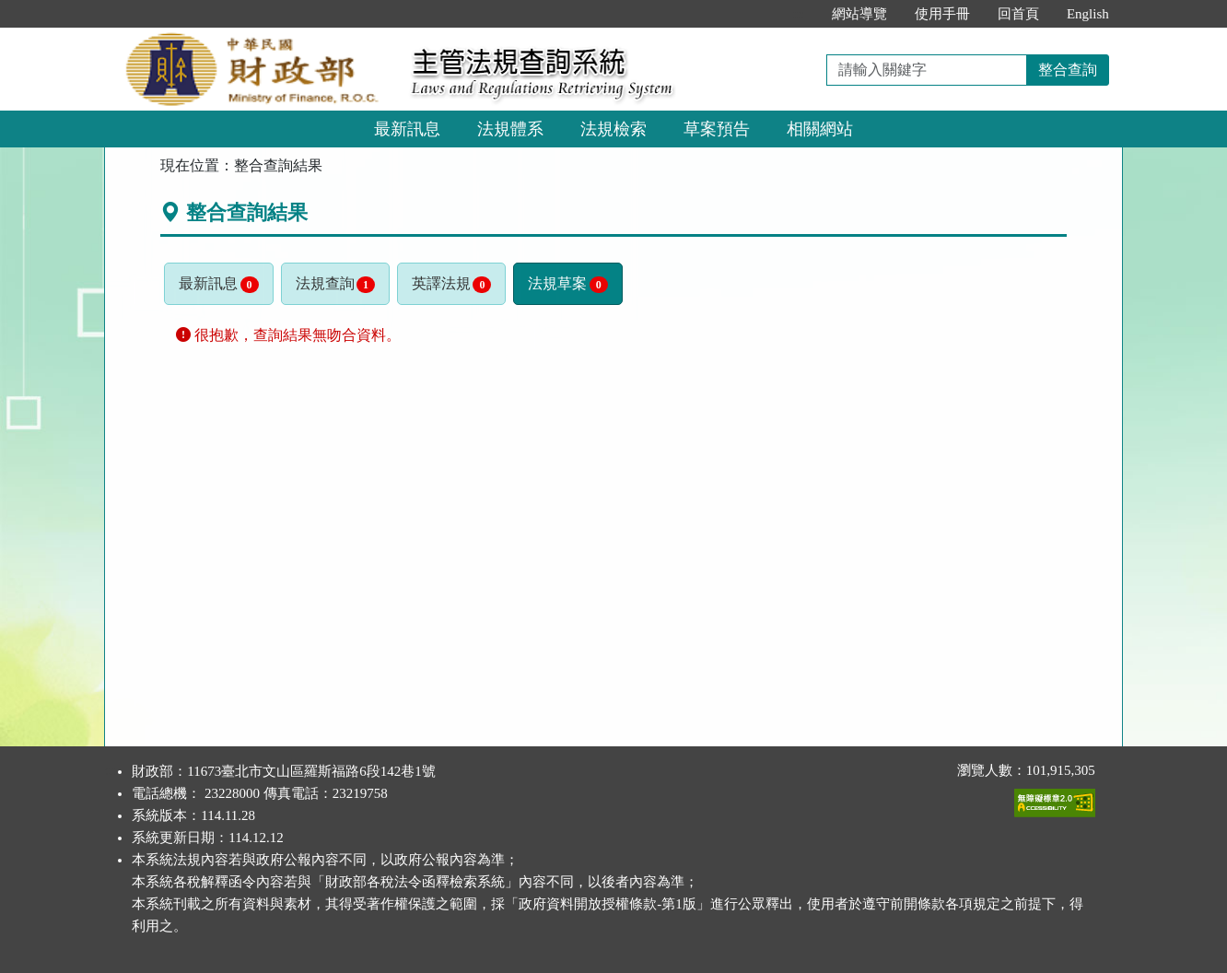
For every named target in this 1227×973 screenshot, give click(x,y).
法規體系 (510, 129)
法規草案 (567, 284)
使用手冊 (942, 13)
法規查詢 (335, 284)
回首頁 (1018, 13)
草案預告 (717, 129)
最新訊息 (407, 129)
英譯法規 (451, 284)
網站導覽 (859, 13)
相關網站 (820, 129)
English (1088, 13)
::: (798, 13)
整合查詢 (1067, 69)
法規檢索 (613, 129)
